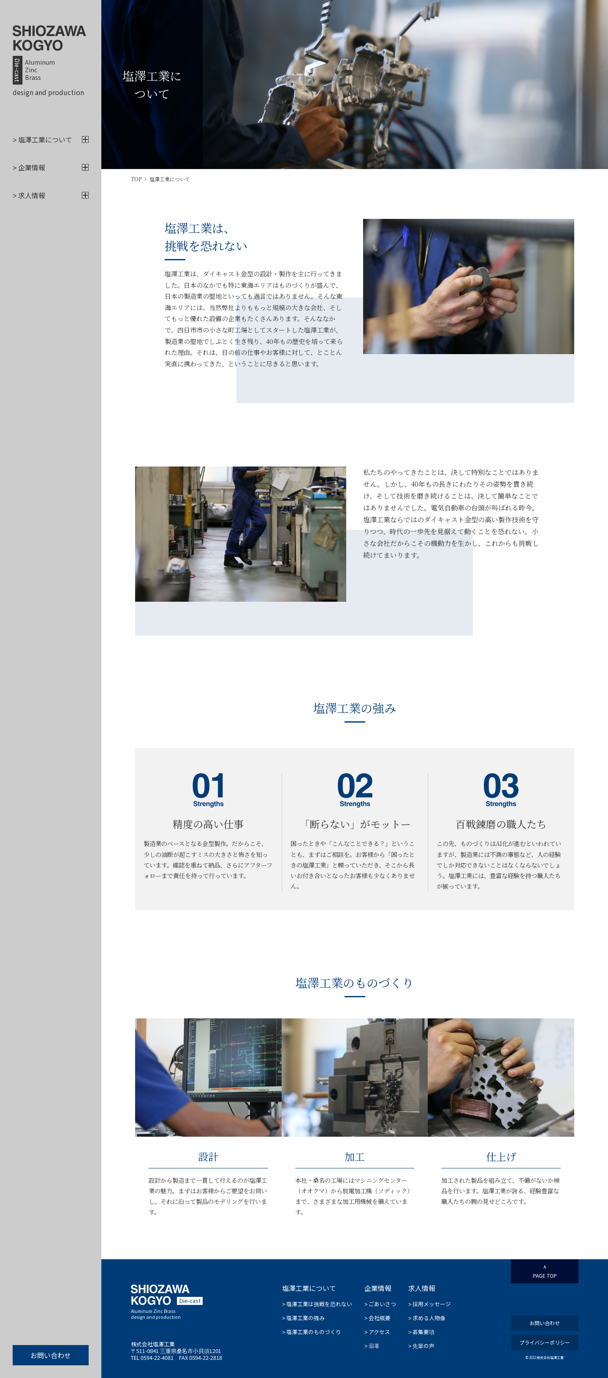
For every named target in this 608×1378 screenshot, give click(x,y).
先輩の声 (421, 1346)
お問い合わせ (50, 1355)
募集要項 (421, 1332)
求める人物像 (426, 1318)
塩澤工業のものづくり (311, 1332)
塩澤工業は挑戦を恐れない (317, 1304)
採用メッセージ (429, 1304)
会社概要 (377, 1318)
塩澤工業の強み (303, 1318)
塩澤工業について (51, 140)
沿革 (372, 1346)
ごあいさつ (380, 1304)
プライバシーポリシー (544, 1342)
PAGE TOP (544, 1271)
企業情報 (51, 168)
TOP (136, 179)
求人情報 (51, 195)
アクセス (377, 1332)
